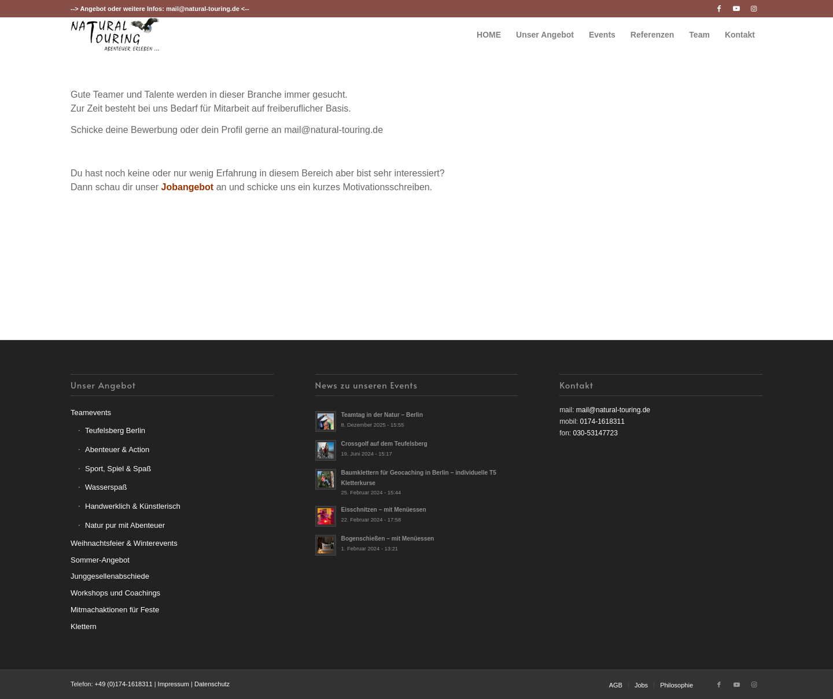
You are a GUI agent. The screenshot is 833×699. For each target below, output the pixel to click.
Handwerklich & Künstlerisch (132, 506)
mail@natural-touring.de (202, 8)
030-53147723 (595, 433)
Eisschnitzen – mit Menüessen (383, 509)
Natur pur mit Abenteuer (125, 525)
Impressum (173, 683)
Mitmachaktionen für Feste (115, 609)
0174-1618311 (602, 421)
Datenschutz (212, 683)
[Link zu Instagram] (753, 8)
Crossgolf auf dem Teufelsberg (384, 444)
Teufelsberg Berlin (115, 430)
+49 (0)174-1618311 (124, 683)
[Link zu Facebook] (718, 8)
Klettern (84, 626)
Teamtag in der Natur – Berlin (382, 415)
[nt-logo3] (115, 34)
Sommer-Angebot (100, 560)
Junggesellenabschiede (110, 576)
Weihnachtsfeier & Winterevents (124, 543)
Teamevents (91, 412)
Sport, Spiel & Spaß (118, 468)
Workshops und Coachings (115, 593)
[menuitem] (488, 34)
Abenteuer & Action (117, 449)
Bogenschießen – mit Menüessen (387, 538)
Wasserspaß (106, 487)
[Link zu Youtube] (736, 8)
